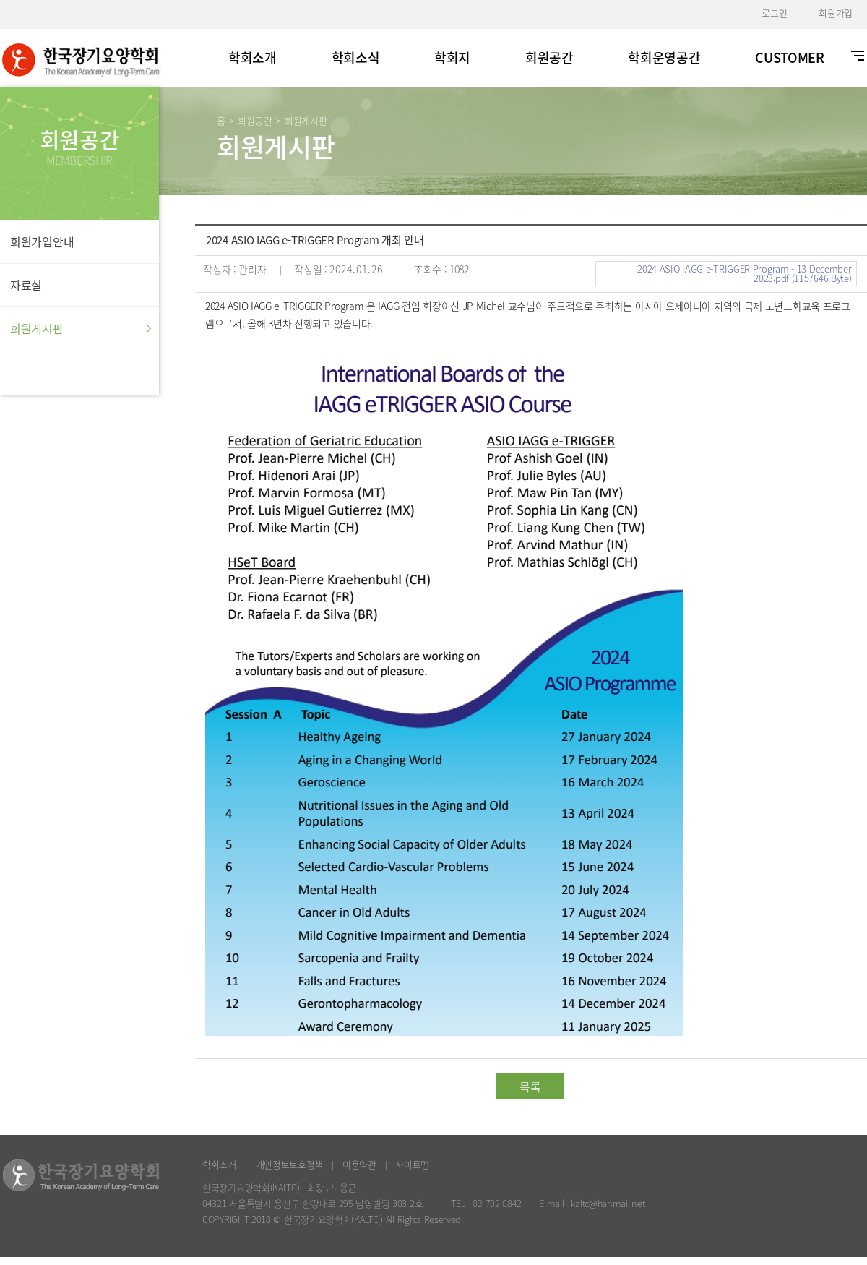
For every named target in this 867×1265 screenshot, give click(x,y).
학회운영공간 (664, 57)
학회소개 (252, 57)
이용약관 (359, 1164)
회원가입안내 (42, 241)
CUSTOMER (789, 57)
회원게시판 (37, 328)
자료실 (26, 284)
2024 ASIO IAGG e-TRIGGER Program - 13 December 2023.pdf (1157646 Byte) (744, 273)
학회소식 (356, 57)
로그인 (774, 13)
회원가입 (836, 13)
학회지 (452, 57)
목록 (530, 1086)
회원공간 (549, 57)
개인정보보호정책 (290, 1164)
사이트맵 (412, 1164)
